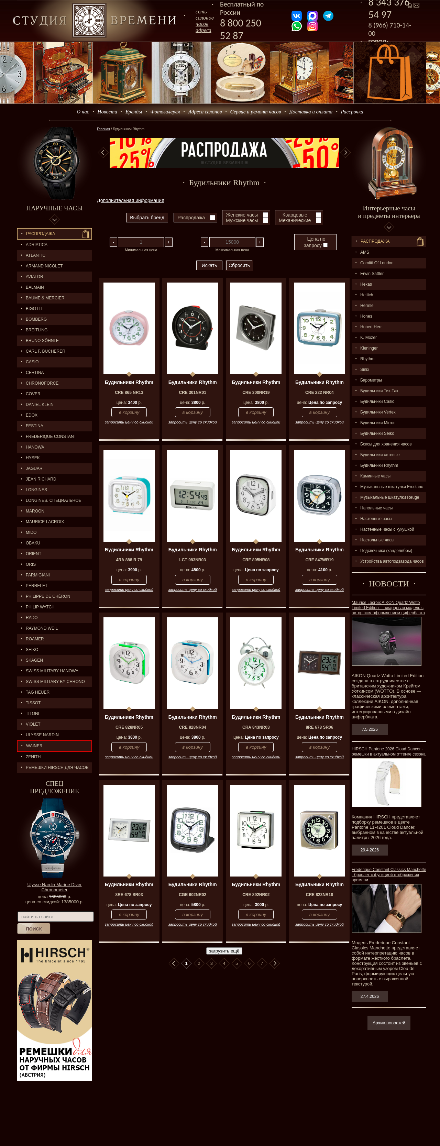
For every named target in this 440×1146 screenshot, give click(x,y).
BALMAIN (35, 287)
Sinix (364, 369)
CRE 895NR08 (256, 560)
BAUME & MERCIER (45, 298)
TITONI (32, 713)
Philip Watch (40, 607)
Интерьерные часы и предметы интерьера (389, 212)
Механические (295, 220)
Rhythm (367, 358)
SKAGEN (34, 660)
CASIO (32, 362)
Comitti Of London (377, 263)
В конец (274, 963)
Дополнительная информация (130, 200)
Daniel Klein (40, 404)
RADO (32, 617)
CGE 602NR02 (192, 894)
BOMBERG (36, 319)
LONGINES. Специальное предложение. (49, 502)
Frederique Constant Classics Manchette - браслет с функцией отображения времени (389, 874)
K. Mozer (368, 337)
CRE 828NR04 (192, 727)
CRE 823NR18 (319, 894)
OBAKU (33, 543)
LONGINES (36, 489)
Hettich (366, 295)
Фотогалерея (165, 111)
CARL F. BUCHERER (45, 351)
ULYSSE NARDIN (42, 734)
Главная (103, 129)
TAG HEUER (38, 692)
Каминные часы (375, 476)
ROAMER (35, 639)
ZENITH (33, 756)
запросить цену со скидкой (129, 422)
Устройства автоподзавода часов (392, 561)
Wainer (34, 745)
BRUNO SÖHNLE (42, 340)
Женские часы (242, 215)
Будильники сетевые (380, 454)
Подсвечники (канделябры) (386, 550)
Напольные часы (376, 508)
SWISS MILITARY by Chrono (55, 681)
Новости (107, 111)
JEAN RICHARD (41, 479)
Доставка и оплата (311, 111)
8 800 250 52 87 (240, 29)
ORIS (31, 564)
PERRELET (36, 585)
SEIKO (32, 649)
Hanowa (35, 447)
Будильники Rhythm (379, 465)
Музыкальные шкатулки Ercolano (392, 486)
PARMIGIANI (38, 575)
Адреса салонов (205, 111)
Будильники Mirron (378, 422)
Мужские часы (242, 220)
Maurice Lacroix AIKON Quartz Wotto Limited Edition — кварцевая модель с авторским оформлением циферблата (388, 607)
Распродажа (40, 233)
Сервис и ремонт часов (255, 111)
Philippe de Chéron (48, 596)
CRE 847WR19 (319, 560)
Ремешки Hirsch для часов (57, 767)
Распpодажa (375, 241)
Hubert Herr (371, 326)
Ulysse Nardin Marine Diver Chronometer (54, 887)
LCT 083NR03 (192, 560)
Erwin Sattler (372, 273)
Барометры (371, 380)
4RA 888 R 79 (129, 560)
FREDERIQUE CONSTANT (51, 436)
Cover (33, 394)
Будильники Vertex (378, 412)
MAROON (35, 511)
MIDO (31, 532)
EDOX (31, 415)
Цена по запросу (315, 242)
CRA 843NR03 (256, 727)
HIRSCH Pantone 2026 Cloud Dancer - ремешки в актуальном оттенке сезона (389, 752)
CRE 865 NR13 (129, 392)
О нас (83, 111)
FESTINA (34, 425)
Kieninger (369, 348)
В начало (173, 963)
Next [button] (345, 152)
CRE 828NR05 (129, 727)
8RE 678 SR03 (129, 894)
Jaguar (34, 468)
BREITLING (36, 330)
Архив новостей (389, 1022)
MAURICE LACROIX (45, 521)
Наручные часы (54, 208)
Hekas (366, 284)
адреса (203, 30)
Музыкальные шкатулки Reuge (389, 497)
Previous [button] (103, 152)
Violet (33, 724)
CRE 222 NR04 (319, 392)
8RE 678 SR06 (319, 727)
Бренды (133, 111)
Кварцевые (295, 215)
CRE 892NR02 (256, 894)
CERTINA (35, 372)
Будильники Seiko (377, 433)
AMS (364, 252)
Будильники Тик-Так (379, 390)
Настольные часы (377, 540)
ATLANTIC (35, 255)
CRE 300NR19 (256, 392)
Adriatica (36, 244)
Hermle (367, 305)
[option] (224, 153)
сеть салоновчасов (205, 18)
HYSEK (33, 457)
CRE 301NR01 (192, 392)
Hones (366, 316)
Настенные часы (376, 518)
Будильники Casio (377, 401)
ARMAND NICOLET (44, 266)
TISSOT (33, 703)
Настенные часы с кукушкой (387, 529)
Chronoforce (42, 383)
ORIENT (33, 553)
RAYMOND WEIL (42, 628)
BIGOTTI (34, 308)
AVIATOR (34, 276)
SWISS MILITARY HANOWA (52, 671)
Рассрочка (352, 111)
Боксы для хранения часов (386, 444)
